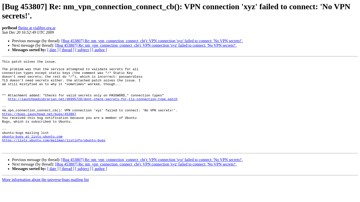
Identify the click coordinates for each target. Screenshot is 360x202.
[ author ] (99, 50)
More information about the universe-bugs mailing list (45, 198)
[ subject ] (83, 50)
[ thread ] (67, 50)
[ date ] (52, 50)
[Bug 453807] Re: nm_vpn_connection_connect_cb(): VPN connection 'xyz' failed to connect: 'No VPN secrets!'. (152, 41)
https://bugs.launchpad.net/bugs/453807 (39, 125)
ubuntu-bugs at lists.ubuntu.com (32, 152)
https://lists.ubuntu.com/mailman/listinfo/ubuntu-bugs (53, 156)
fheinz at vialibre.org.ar (37, 28)
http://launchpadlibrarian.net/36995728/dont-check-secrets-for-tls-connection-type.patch (93, 107)
